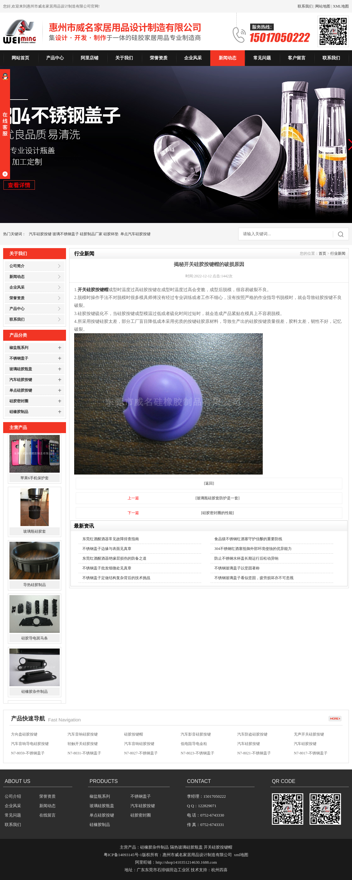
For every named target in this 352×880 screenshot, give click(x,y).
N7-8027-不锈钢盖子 (141, 754)
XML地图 (341, 6)
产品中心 (55, 58)
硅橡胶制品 (18, 412)
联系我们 (305, 6)
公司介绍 (13, 796)
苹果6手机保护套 (34, 481)
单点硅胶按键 (20, 390)
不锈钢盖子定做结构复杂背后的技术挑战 (116, 578)
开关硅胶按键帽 (93, 289)
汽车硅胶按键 (40, 234)
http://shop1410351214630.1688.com (186, 862)
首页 (322, 253)
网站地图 (322, 6)
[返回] (209, 483)
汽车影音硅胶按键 (196, 735)
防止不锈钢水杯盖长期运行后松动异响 (246, 558)
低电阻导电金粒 (194, 744)
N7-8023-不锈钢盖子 (197, 754)
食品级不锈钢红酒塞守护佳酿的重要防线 (248, 539)
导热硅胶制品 (34, 587)
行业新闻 (337, 253)
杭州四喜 (219, 869)
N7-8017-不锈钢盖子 (310, 754)
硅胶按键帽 (133, 735)
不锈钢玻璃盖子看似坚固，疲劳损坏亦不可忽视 (254, 578)
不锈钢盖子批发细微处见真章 (106, 568)
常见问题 (262, 58)
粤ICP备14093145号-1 (123, 854)
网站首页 (20, 58)
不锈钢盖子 (18, 358)
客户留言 (296, 58)
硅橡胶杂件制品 (34, 694)
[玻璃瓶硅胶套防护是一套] (217, 498)
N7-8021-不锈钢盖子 (254, 754)
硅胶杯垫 (110, 234)
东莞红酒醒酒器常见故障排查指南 (110, 539)
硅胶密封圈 (18, 401)
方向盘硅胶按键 (24, 735)
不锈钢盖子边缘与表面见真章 (106, 548)
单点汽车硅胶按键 (135, 234)
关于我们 (124, 58)
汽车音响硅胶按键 (83, 735)
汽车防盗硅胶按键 (252, 735)
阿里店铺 (89, 58)
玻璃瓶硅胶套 (34, 534)
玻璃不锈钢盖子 (65, 234)
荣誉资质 (159, 58)
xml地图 (241, 854)
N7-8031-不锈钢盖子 (84, 754)
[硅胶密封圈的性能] (217, 513)
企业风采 (193, 58)
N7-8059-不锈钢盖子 (28, 754)
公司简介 (17, 266)
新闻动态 (227, 58)
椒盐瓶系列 (18, 347)
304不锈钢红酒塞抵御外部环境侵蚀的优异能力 (253, 548)
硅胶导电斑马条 (34, 641)
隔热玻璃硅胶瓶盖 (186, 847)
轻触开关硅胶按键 (83, 744)
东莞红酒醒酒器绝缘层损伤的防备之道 (114, 558)
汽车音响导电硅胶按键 (30, 744)
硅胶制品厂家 (91, 234)
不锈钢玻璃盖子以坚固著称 (237, 568)
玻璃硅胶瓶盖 (20, 369)
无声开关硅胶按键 (309, 735)
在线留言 (47, 815)
